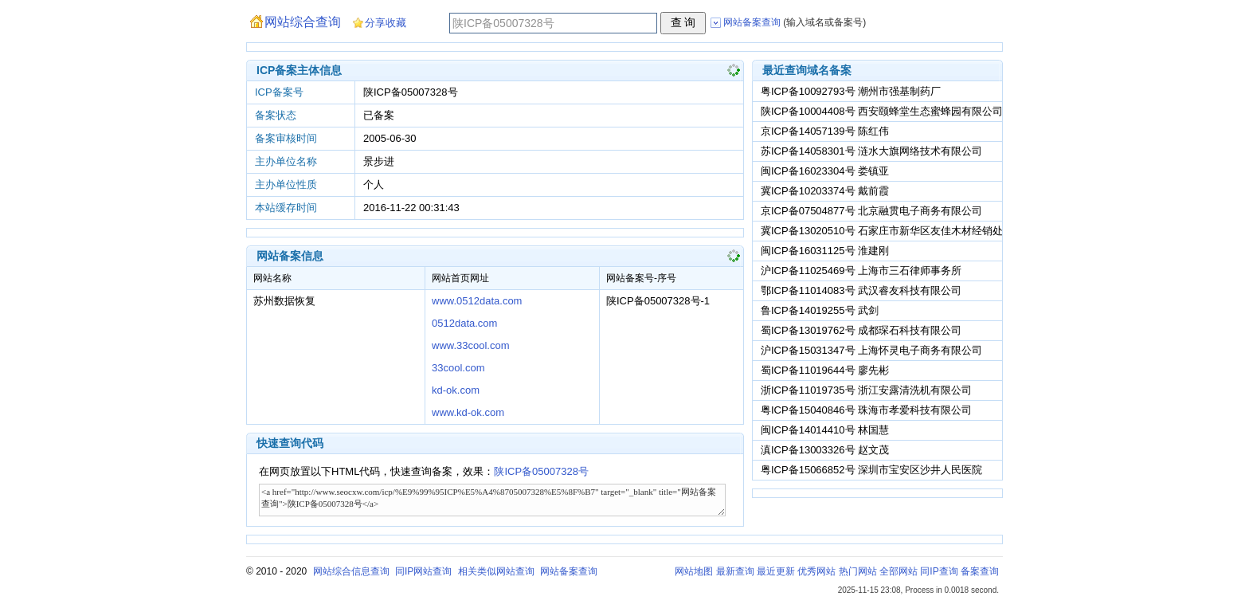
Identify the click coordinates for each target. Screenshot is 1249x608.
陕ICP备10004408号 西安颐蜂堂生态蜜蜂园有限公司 (882, 111)
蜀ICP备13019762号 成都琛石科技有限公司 (861, 330)
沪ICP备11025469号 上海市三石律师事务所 (861, 271)
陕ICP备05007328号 (541, 471)
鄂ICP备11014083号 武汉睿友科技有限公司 (861, 290)
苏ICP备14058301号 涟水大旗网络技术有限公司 (871, 151)
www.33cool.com (471, 345)
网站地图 (694, 571)
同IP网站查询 (423, 571)
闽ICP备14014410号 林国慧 (825, 430)
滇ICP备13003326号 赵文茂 (825, 450)
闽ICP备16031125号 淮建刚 (825, 251)
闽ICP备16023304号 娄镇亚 (825, 171)
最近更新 (776, 571)
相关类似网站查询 (496, 571)
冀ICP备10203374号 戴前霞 (825, 191)
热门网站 (858, 571)
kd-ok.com (456, 390)
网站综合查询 (302, 22)
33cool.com (458, 368)
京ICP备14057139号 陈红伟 (825, 131)
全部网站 (898, 571)
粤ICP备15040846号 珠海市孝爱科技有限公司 (866, 410)
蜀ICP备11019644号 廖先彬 (825, 370)
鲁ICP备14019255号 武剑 (820, 310)
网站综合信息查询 (351, 571)
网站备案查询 (568, 571)
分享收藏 (385, 23)
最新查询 (735, 571)
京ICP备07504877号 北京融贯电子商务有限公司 (871, 211)
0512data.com (464, 323)
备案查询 (980, 571)
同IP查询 (938, 571)
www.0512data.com (477, 301)
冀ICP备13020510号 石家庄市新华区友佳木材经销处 (882, 231)
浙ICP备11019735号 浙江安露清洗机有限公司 (866, 390)
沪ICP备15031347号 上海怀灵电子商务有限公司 (871, 350)
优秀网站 (816, 571)
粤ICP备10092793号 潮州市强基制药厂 (851, 91)
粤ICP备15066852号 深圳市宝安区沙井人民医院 (871, 470)
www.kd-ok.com (468, 412)
